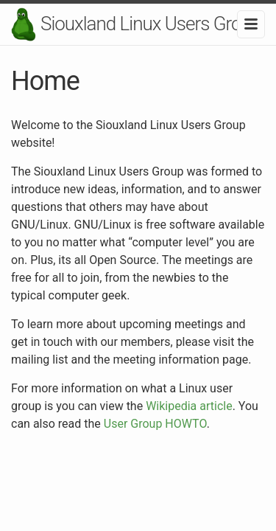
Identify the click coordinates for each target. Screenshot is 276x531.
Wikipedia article (189, 406)
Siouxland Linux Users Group (150, 24)
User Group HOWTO (155, 424)
